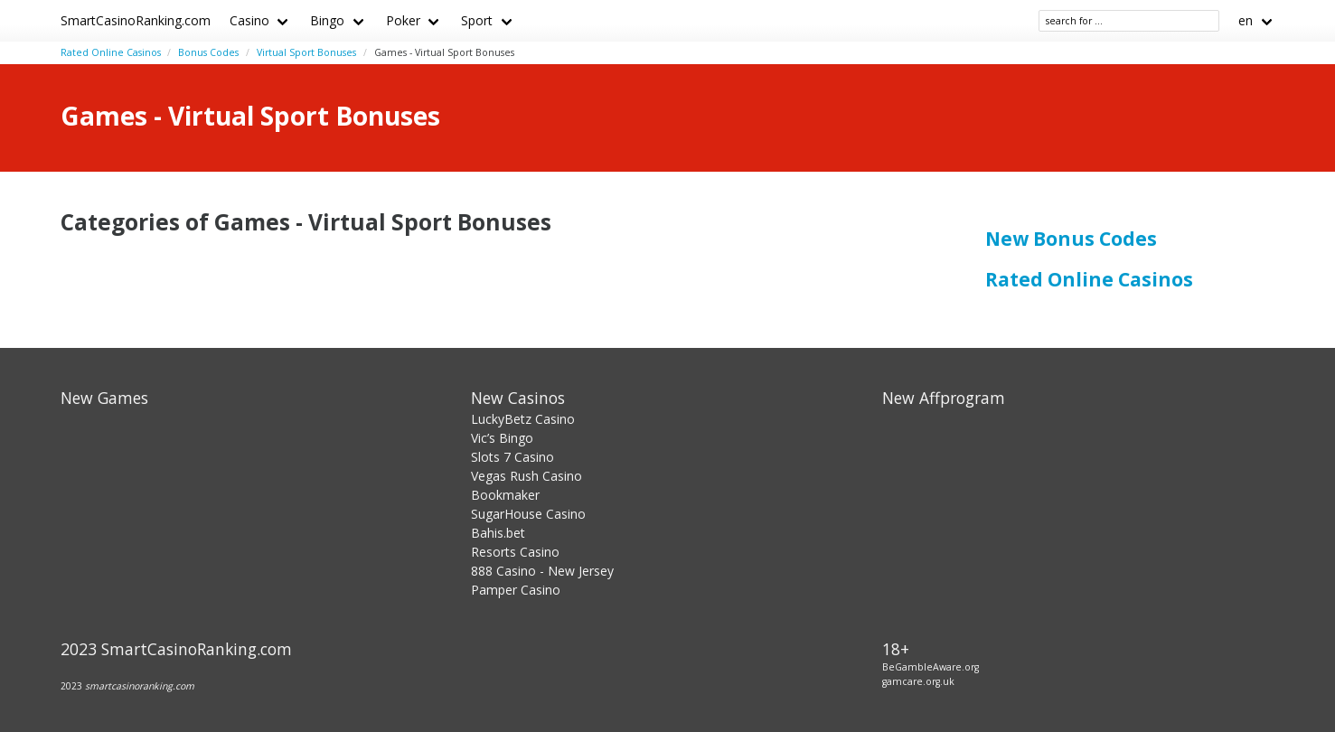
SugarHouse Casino (528, 513)
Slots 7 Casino (512, 456)
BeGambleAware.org (930, 667)
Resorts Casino (515, 551)
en (1245, 20)
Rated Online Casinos (111, 52)
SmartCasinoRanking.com (136, 20)
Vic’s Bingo (502, 437)
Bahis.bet (498, 532)
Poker (403, 20)
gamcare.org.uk (918, 681)
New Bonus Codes (1071, 238)
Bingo (327, 20)
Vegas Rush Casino (526, 475)
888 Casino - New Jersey (542, 570)
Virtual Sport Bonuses (306, 52)
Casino (249, 20)
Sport (477, 20)
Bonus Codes (208, 52)
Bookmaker (505, 494)
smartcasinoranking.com (139, 686)
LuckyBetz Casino (523, 418)
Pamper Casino (515, 589)
